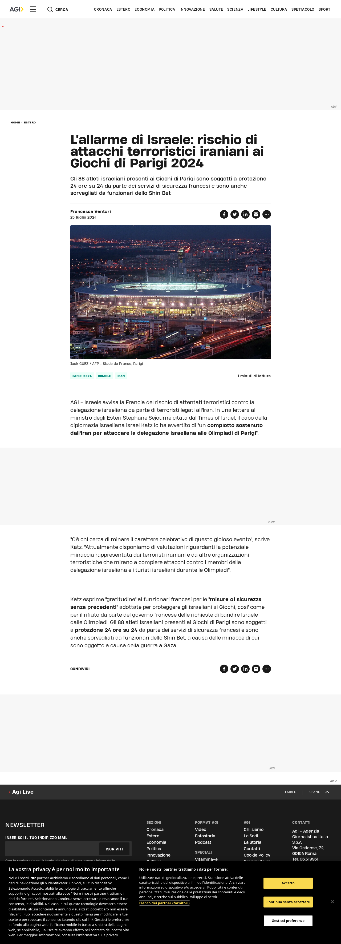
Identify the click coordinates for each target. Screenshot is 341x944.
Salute (216, 9)
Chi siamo (253, 829)
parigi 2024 (82, 376)
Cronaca (103, 9)
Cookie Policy (257, 855)
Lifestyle (256, 9)
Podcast (203, 842)
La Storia (252, 842)
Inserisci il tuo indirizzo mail (36, 837)
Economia (145, 9)
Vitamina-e (206, 859)
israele (104, 376)
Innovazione (192, 9)
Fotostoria (205, 835)
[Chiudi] (332, 901)
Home (15, 122)
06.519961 (309, 859)
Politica (167, 9)
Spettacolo (302, 9)
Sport (324, 9)
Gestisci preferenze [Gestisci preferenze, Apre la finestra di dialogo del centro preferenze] (288, 920)
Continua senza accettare (288, 901)
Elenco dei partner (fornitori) (164, 903)
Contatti (252, 848)
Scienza (235, 9)
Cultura (279, 9)
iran (121, 376)
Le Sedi (251, 835)
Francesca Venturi (90, 212)
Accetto (288, 883)
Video (200, 829)
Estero (123, 9)
